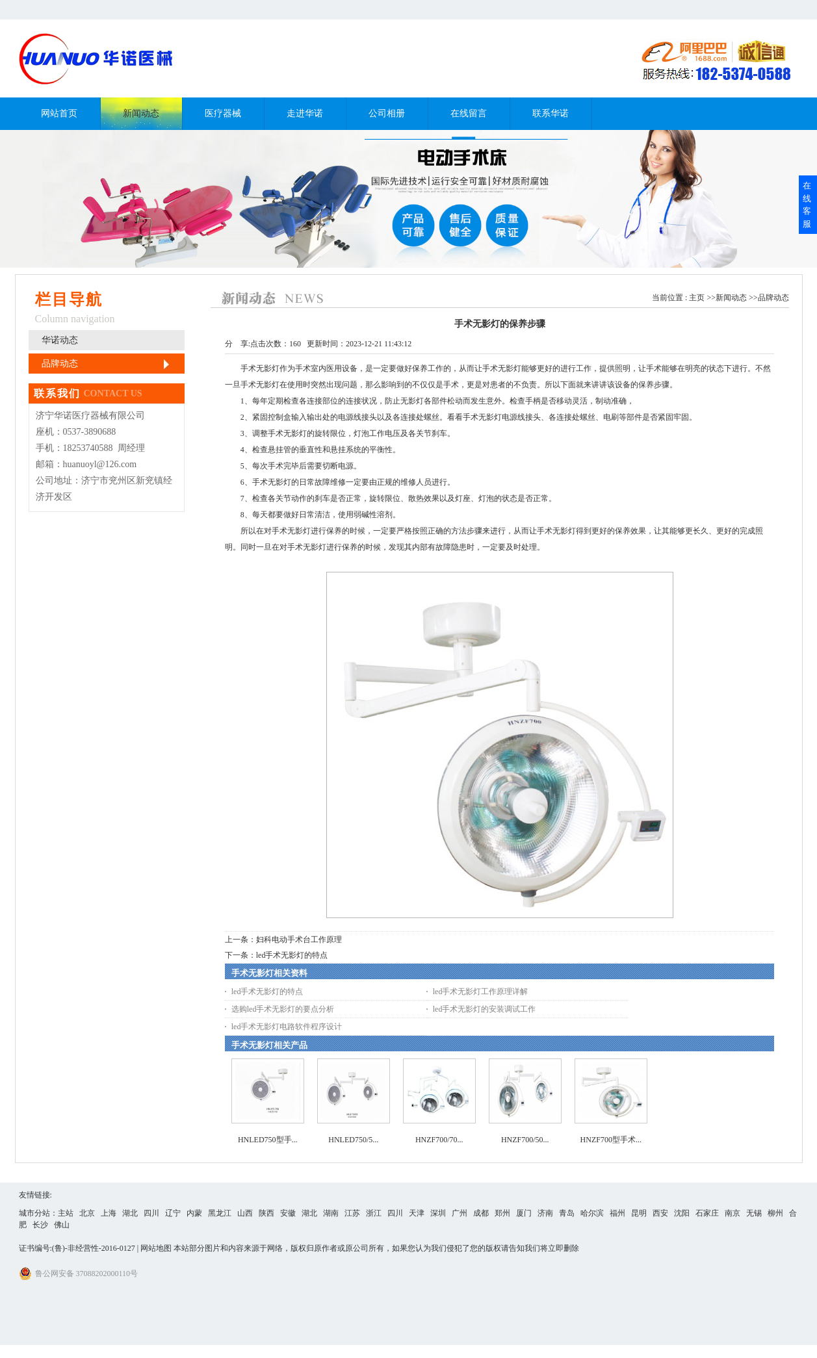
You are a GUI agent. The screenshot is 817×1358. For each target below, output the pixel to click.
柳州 (775, 1213)
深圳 (438, 1213)
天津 (416, 1213)
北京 (87, 1213)
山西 (245, 1213)
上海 (108, 1213)
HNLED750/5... (353, 1139)
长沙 (40, 1224)
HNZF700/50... (525, 1139)
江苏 (352, 1213)
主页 (697, 297)
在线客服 (807, 205)
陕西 (266, 1213)
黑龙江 (219, 1213)
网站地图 (156, 1248)
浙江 (374, 1213)
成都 (481, 1213)
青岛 (567, 1213)
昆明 (639, 1213)
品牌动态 (773, 297)
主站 (65, 1213)
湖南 (331, 1213)
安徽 (288, 1213)
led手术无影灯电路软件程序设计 (287, 1026)
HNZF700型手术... (611, 1139)
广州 (459, 1213)
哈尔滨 (592, 1213)
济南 (545, 1213)
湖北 (130, 1213)
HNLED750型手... (268, 1139)
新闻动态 (731, 297)
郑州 (502, 1213)
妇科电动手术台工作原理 (299, 939)
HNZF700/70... (439, 1139)
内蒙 (194, 1213)
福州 (617, 1213)
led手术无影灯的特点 (292, 955)
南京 (732, 1213)
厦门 (524, 1213)
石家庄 (707, 1213)
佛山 (62, 1224)
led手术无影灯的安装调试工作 (484, 1009)
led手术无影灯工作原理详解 (480, 991)
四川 (151, 1213)
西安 (660, 1213)
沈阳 (682, 1213)
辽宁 (173, 1213)
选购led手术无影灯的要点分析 (283, 1009)
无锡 (754, 1213)
